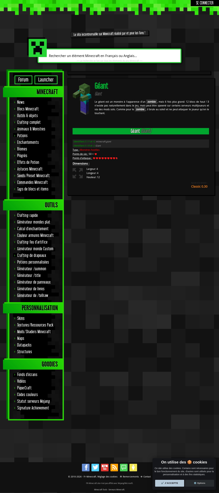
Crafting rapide (27, 215)
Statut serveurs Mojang (33, 401)
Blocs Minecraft (28, 109)
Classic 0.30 (199, 186)
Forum (23, 80)
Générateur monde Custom (35, 249)
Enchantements (28, 142)
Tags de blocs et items (32, 189)
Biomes (22, 149)
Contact (147, 476)
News (20, 102)
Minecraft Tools (100, 489)
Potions (22, 135)
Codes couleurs (27, 394)
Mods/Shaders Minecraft (34, 332)
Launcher (46, 80)
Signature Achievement (33, 408)
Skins (21, 318)
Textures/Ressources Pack (35, 325)
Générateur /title (29, 275)
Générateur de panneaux (34, 282)
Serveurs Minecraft (116, 489)
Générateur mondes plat (33, 222)
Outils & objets (27, 115)
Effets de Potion (28, 162)
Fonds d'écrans (27, 374)
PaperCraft (24, 388)
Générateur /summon (31, 269)
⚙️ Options (199, 483)
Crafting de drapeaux (31, 255)
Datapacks (24, 345)
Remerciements (131, 476)
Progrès (22, 155)
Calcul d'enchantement (33, 229)
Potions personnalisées (33, 262)
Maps (20, 338)
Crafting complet (29, 122)
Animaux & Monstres (31, 129)
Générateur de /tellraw (32, 295)
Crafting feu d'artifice (32, 242)
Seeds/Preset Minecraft (33, 175)
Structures (24, 352)
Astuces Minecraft (30, 169)
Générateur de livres (31, 289)
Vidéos (21, 381)
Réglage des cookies (107, 476)
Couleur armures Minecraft (35, 235)
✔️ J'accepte (169, 483)
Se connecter (205, 3)
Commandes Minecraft (32, 182)
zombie (152, 101)
